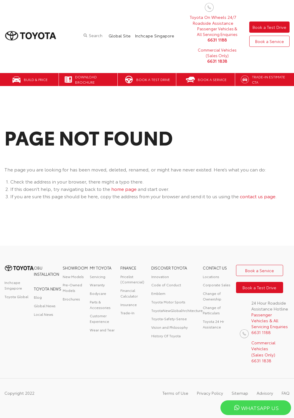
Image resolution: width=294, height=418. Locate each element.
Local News (43, 314)
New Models (73, 276)
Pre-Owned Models (72, 287)
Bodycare (98, 293)
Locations (211, 276)
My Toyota (101, 267)
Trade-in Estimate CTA (268, 79)
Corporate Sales (216, 284)
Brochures (71, 298)
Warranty (97, 284)
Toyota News (47, 288)
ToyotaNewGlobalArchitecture (177, 310)
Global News (45, 305)
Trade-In (127, 312)
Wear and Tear (102, 329)
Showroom (75, 267)
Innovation (160, 276)
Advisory (265, 393)
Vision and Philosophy (169, 327)
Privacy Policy (210, 393)
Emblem (158, 293)
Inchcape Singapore (154, 36)
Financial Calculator (129, 293)
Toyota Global (16, 296)
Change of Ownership (212, 296)
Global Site (120, 36)
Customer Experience (99, 318)
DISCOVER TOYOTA (169, 267)
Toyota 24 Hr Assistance (213, 324)
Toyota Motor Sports (168, 301)
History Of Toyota (166, 335)
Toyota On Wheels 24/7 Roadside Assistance (213, 20)
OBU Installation (46, 270)
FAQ (286, 393)
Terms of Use (175, 393)
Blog (38, 297)
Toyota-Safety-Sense (169, 318)
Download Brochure (86, 79)
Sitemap (240, 393)
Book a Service (269, 41)
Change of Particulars (212, 310)
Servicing (97, 276)
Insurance (128, 304)
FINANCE (128, 267)
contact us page (257, 196)
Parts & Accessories (100, 304)
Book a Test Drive (269, 27)
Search (95, 35)
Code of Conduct (166, 284)
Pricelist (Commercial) (132, 279)
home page (124, 188)
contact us (215, 267)
